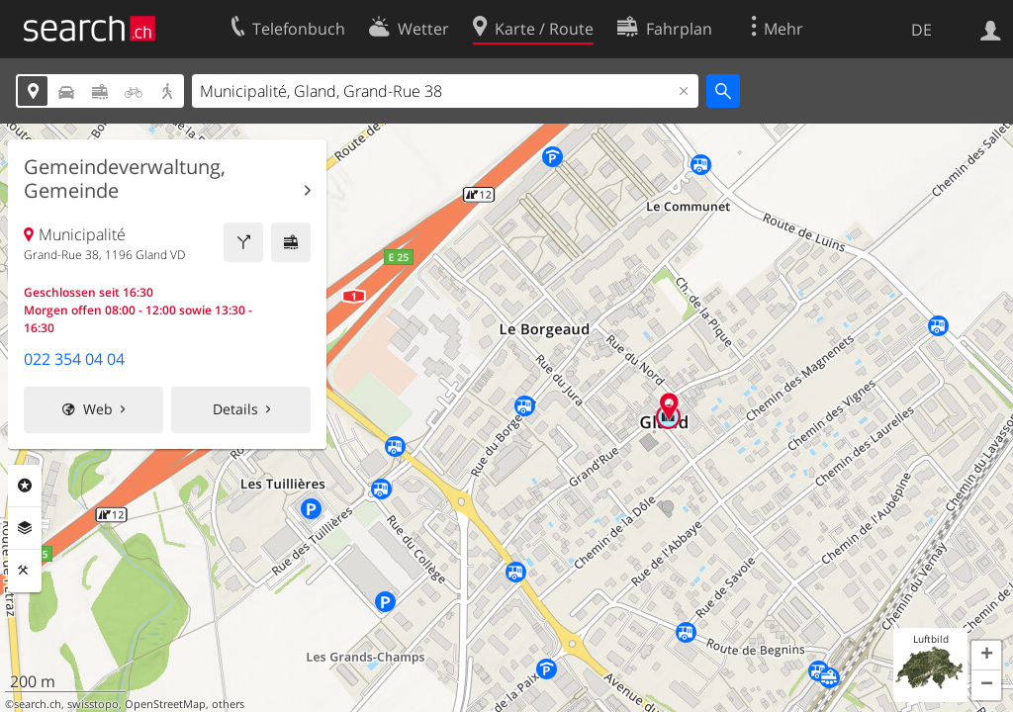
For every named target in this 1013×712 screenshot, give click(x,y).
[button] (986, 655)
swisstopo (93, 704)
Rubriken (25, 485)
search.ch (37, 704)
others (228, 704)
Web (98, 409)
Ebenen (25, 528)
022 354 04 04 (74, 359)
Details (235, 409)
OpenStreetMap (165, 704)
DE (921, 30)
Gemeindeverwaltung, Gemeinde (125, 179)
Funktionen (25, 570)
